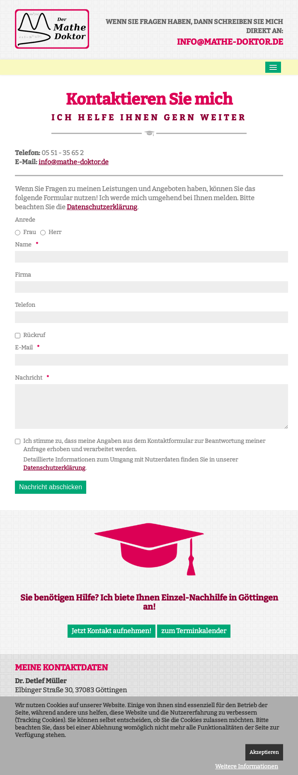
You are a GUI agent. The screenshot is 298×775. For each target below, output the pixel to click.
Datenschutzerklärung (102, 207)
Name (23, 244)
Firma (23, 274)
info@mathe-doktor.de (230, 41)
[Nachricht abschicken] (50, 487)
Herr (50, 232)
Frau (25, 232)
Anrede (25, 219)
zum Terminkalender (193, 631)
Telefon (25, 305)
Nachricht (28, 377)
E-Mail (24, 347)
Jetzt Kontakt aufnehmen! (111, 631)
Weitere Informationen (246, 766)
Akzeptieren (264, 752)
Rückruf (30, 335)
